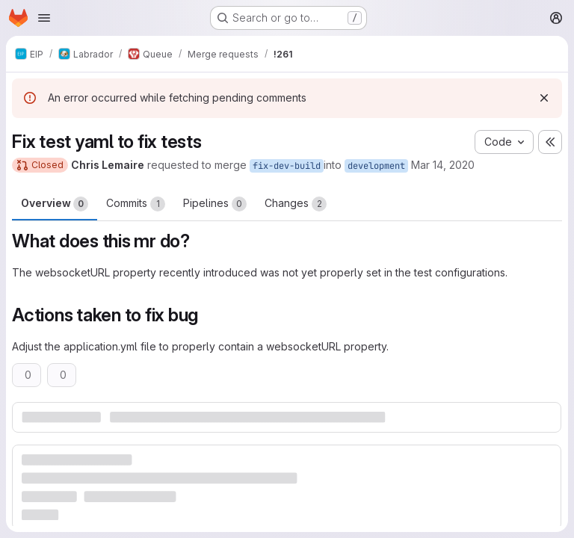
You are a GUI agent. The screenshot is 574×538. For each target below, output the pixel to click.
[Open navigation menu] (44, 18)
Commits (135, 204)
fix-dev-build (287, 166)
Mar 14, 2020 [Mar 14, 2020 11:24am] (443, 164)
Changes (296, 204)
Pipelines (215, 204)
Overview (54, 204)
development (376, 166)
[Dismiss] (544, 98)
